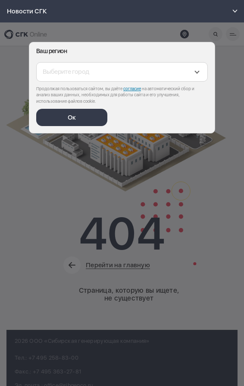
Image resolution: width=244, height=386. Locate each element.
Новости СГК (123, 11)
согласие (132, 88)
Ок (72, 117)
